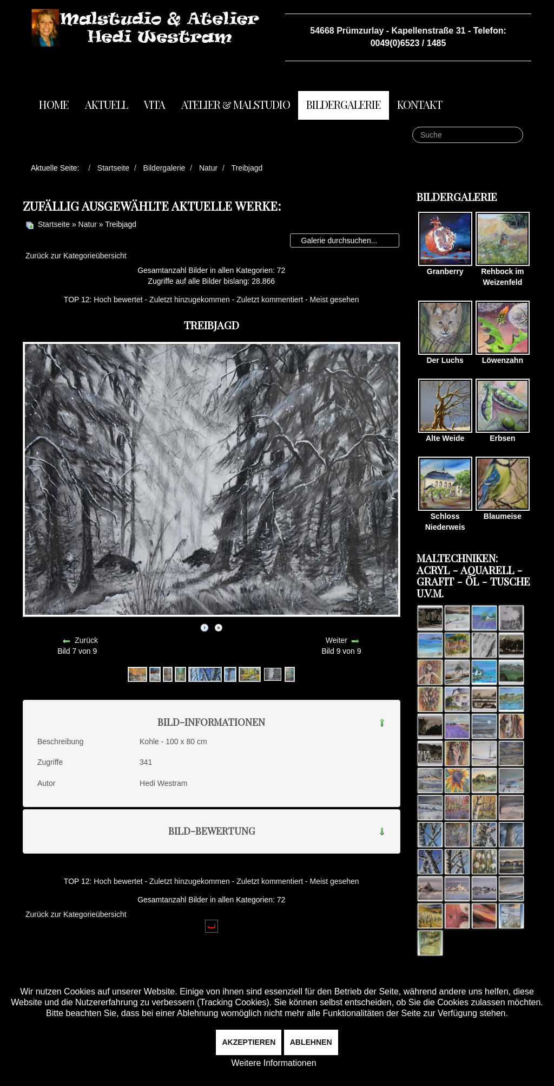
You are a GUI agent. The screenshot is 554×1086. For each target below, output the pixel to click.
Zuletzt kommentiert (269, 299)
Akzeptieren (248, 1042)
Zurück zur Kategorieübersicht (76, 255)
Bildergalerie (343, 104)
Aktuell (106, 104)
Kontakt (419, 104)
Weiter (336, 640)
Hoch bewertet (118, 299)
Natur (87, 224)
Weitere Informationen (273, 1063)
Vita (154, 104)
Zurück (86, 640)
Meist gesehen (334, 299)
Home (54, 104)
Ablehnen (311, 1042)
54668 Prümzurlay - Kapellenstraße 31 (387, 30)
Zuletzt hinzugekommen (189, 299)
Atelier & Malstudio (235, 104)
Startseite (54, 224)
